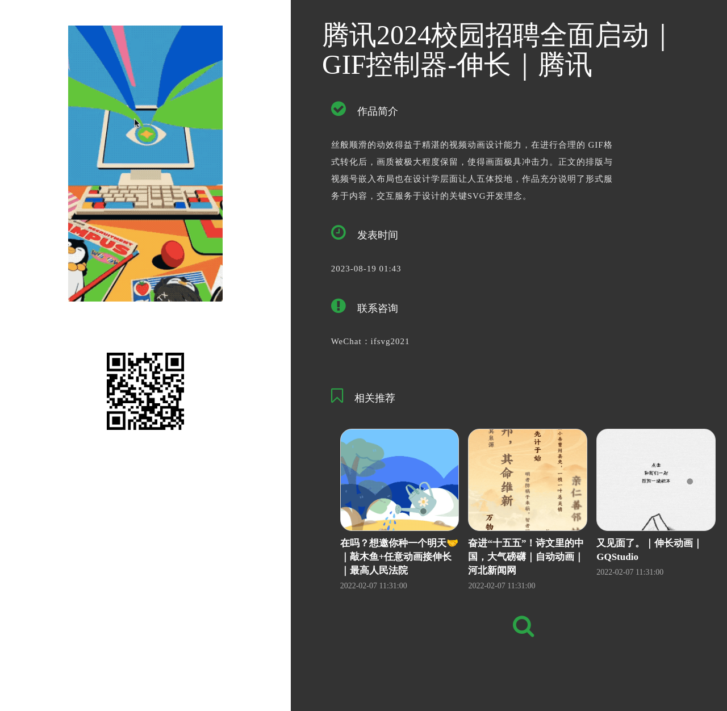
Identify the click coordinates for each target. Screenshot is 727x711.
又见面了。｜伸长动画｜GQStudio (649, 550)
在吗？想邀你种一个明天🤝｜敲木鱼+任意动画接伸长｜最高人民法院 (399, 557)
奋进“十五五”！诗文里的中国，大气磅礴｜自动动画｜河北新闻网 (526, 557)
